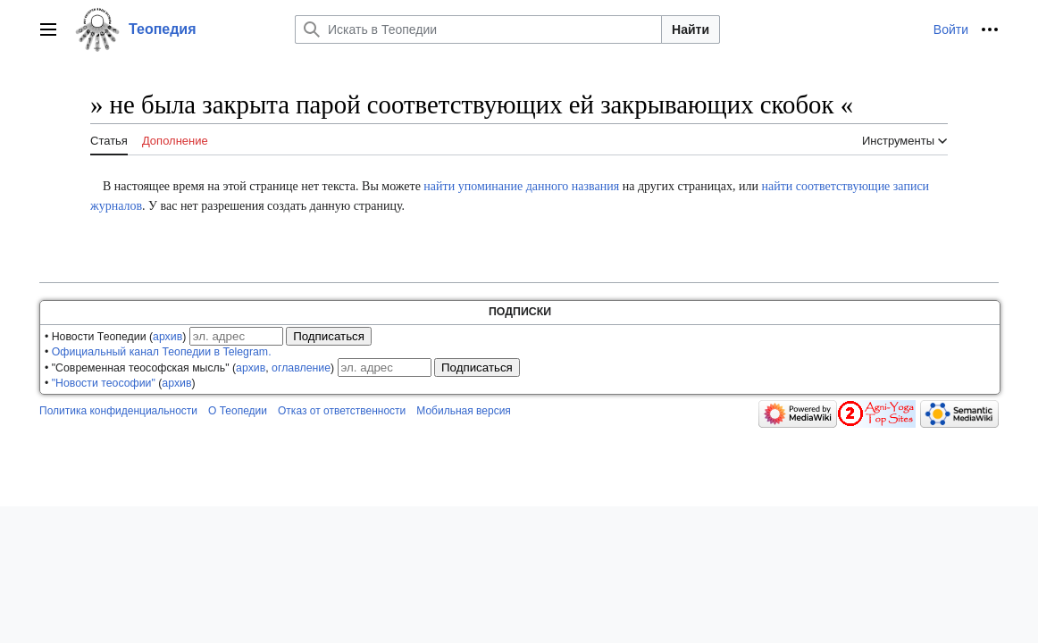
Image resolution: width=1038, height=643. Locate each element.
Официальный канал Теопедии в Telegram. (162, 352)
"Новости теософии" (103, 383)
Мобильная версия (463, 411)
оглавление (301, 368)
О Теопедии (237, 411)
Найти (690, 29)
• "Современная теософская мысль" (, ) (189, 368)
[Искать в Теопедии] (478, 29)
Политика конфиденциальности (118, 411)
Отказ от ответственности (342, 411)
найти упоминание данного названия (521, 186)
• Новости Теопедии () (115, 336)
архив (167, 336)
